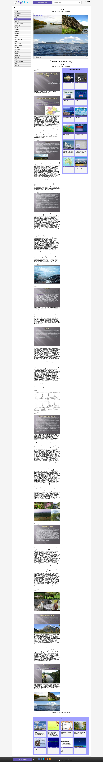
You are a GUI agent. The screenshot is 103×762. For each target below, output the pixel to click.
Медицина (17, 33)
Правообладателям (67, 759)
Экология (16, 64)
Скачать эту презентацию (61, 11)
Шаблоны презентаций (19, 62)
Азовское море (66, 100)
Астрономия (17, 15)
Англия (77, 100)
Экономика (17, 66)
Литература (17, 29)
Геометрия (17, 21)
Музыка (16, 35)
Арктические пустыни (80, 134)
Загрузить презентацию (42, 2)
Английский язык (18, 13)
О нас (61, 759)
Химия (16, 60)
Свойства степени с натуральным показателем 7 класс (67, 750)
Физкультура (17, 56)
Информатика (17, 25)
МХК (15, 37)
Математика (17, 31)
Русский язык (17, 49)
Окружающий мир (18, 45)
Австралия (65, 168)
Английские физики (79, 83)
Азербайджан (78, 117)
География (17, 19)
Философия (17, 58)
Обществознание (18, 43)
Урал (77, 749)
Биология (16, 17)
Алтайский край (66, 134)
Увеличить (85, 14)
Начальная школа (18, 39)
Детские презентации (19, 23)
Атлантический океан (67, 117)
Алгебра (16, 11)
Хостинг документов (68, 760)
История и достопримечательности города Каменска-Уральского (40, 733)
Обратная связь (76, 759)
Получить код (37, 14)
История (16, 27)
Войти (88, 1)
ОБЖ (16, 41)
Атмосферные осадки (67, 83)
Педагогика (17, 47)
